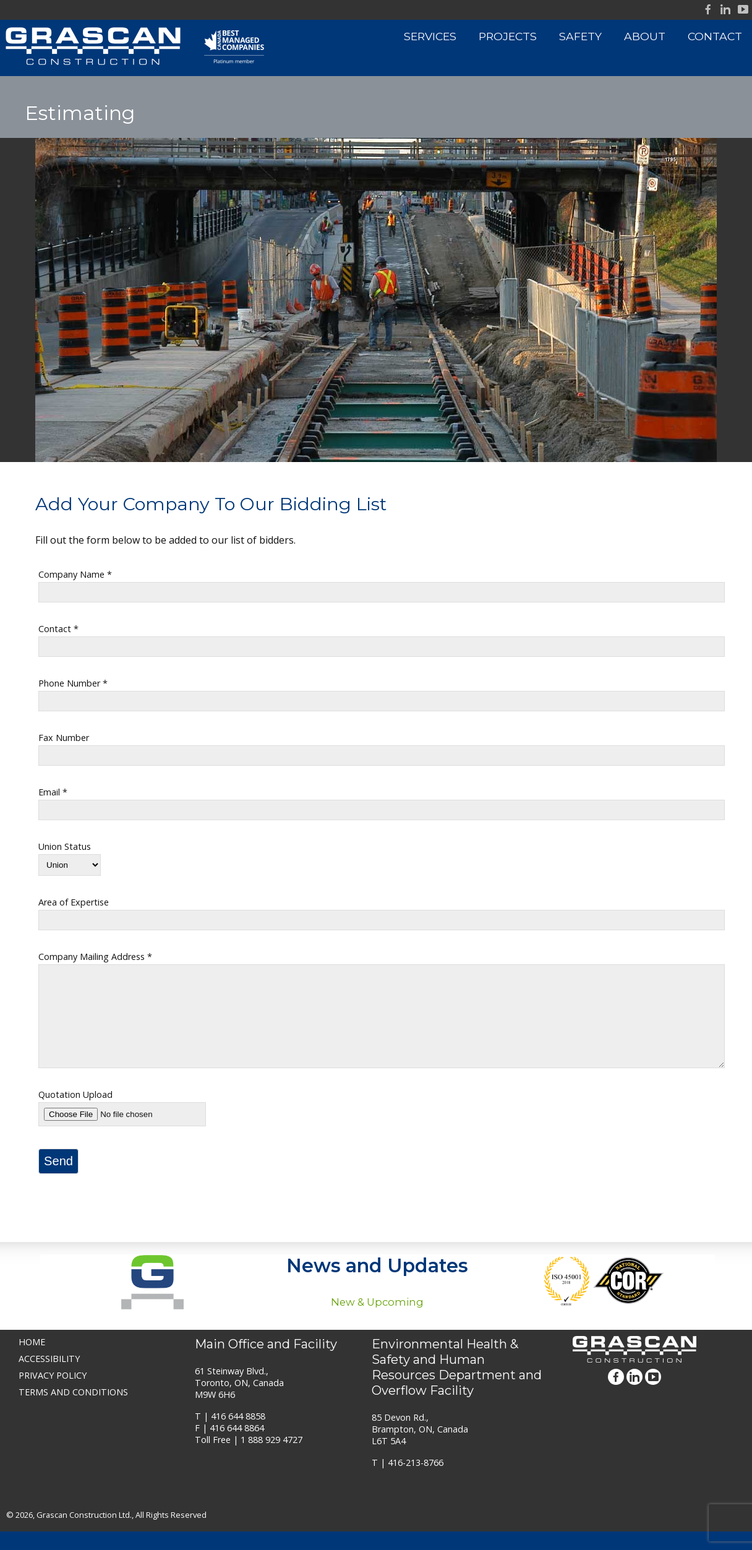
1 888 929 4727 (271, 1458)
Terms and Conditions (73, 1410)
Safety (580, 36)
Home (32, 1360)
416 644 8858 (238, 1435)
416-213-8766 (415, 1481)
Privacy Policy (53, 1394)
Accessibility (49, 1377)
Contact (715, 36)
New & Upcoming (377, 1320)
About (644, 36)
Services (430, 36)
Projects (508, 36)
